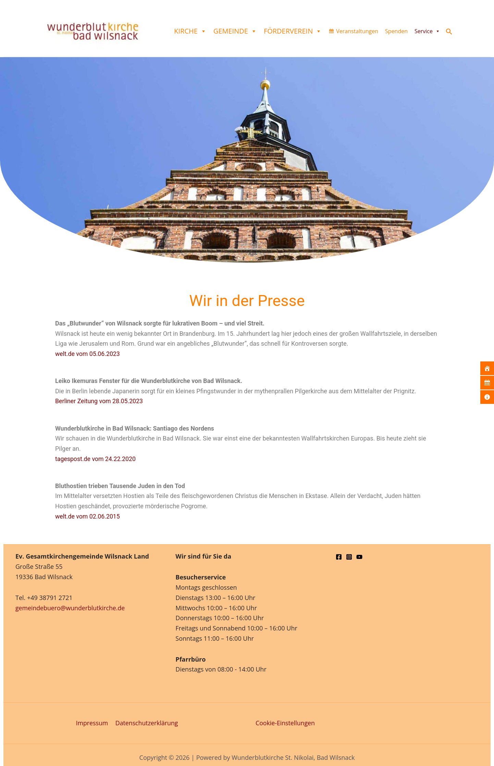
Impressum (92, 723)
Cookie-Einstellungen (286, 723)
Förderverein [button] (293, 31)
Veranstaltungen (357, 31)
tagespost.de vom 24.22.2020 (96, 458)
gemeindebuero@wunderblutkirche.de (70, 608)
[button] (449, 32)
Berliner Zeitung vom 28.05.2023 (99, 401)
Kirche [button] (190, 31)
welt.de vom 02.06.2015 (88, 515)
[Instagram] (349, 557)
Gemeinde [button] (235, 31)
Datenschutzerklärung (146, 723)
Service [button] (427, 31)
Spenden (396, 31)
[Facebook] (339, 557)
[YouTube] (359, 557)
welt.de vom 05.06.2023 (88, 353)
